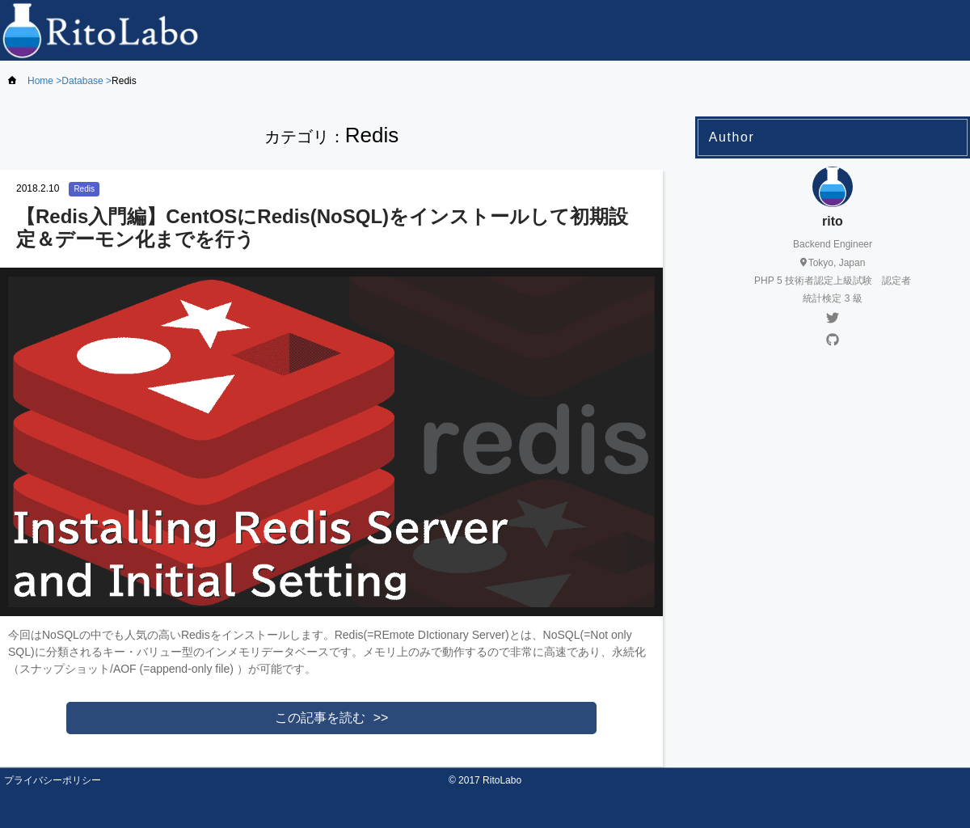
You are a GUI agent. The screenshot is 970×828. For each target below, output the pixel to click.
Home (40, 81)
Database (82, 81)
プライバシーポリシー (52, 780)
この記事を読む (320, 717)
